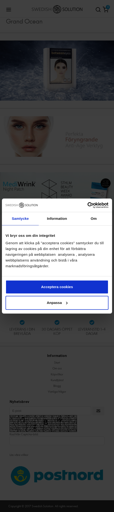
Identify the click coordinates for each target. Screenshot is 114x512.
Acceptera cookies (57, 287)
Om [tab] (94, 218)
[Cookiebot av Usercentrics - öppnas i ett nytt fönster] (87, 205)
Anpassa (57, 303)
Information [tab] (57, 218)
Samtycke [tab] (20, 218)
